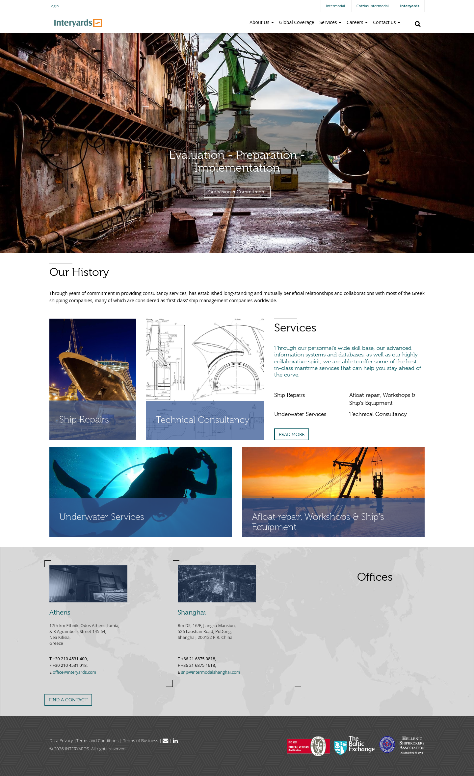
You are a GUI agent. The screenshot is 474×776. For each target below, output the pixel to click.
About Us (262, 22)
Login (54, 5)
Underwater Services (300, 414)
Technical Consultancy (378, 414)
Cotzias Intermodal (372, 5)
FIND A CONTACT (68, 699)
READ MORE (291, 434)
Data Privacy (61, 740)
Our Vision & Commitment (237, 191)
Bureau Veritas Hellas (308, 746)
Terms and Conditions (97, 740)
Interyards (409, 5)
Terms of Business (140, 740)
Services (330, 22)
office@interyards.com (74, 672)
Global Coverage (296, 22)
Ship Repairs (289, 395)
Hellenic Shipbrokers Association (402, 745)
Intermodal (335, 5)
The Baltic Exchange (354, 745)
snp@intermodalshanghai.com (210, 672)
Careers (357, 22)
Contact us (386, 22)
